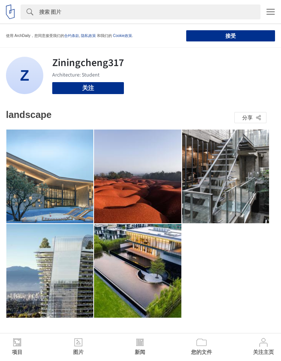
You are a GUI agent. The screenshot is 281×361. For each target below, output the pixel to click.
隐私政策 (88, 36)
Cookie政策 (122, 36)
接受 (230, 36)
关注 (88, 88)
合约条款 (71, 36)
